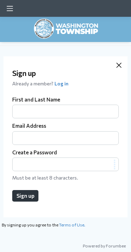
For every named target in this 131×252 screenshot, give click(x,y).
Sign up (25, 195)
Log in (61, 83)
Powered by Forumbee (104, 245)
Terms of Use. (72, 224)
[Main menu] (9, 8)
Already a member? (40, 83)
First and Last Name (36, 99)
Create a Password (34, 152)
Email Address (29, 125)
